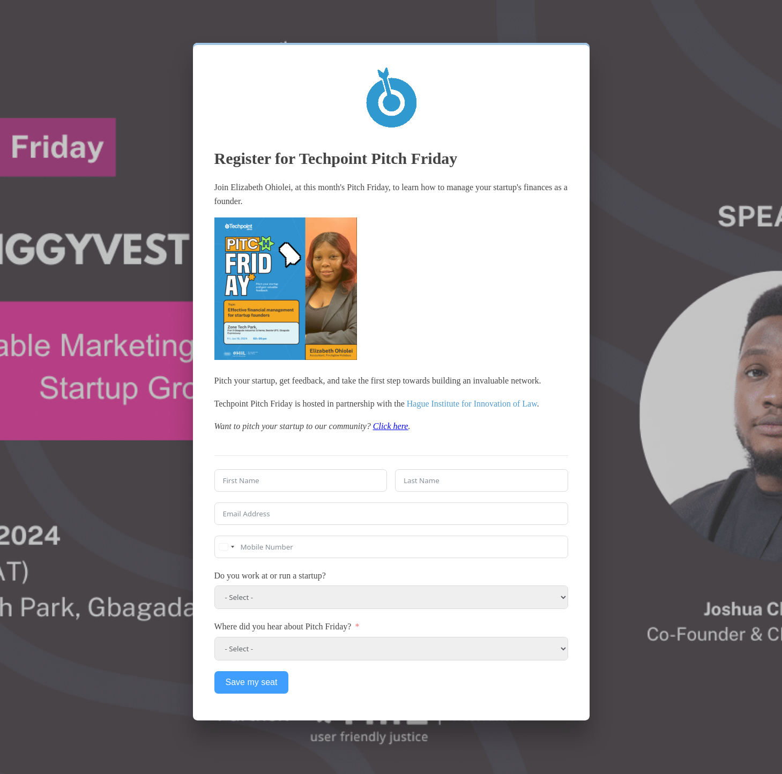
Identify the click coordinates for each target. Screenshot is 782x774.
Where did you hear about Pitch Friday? (283, 626)
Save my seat (252, 682)
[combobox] (226, 547)
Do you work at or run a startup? (270, 575)
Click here (390, 426)
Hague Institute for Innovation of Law (472, 403)
